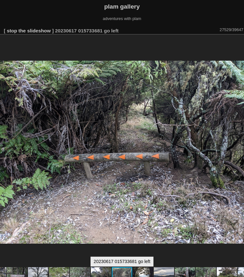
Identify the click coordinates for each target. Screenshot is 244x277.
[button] (238, 43)
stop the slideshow (29, 30)
